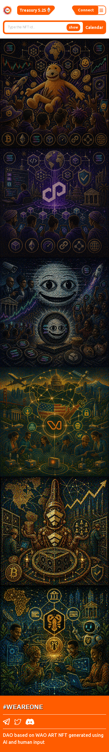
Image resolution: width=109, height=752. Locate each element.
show (73, 27)
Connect (85, 10)
